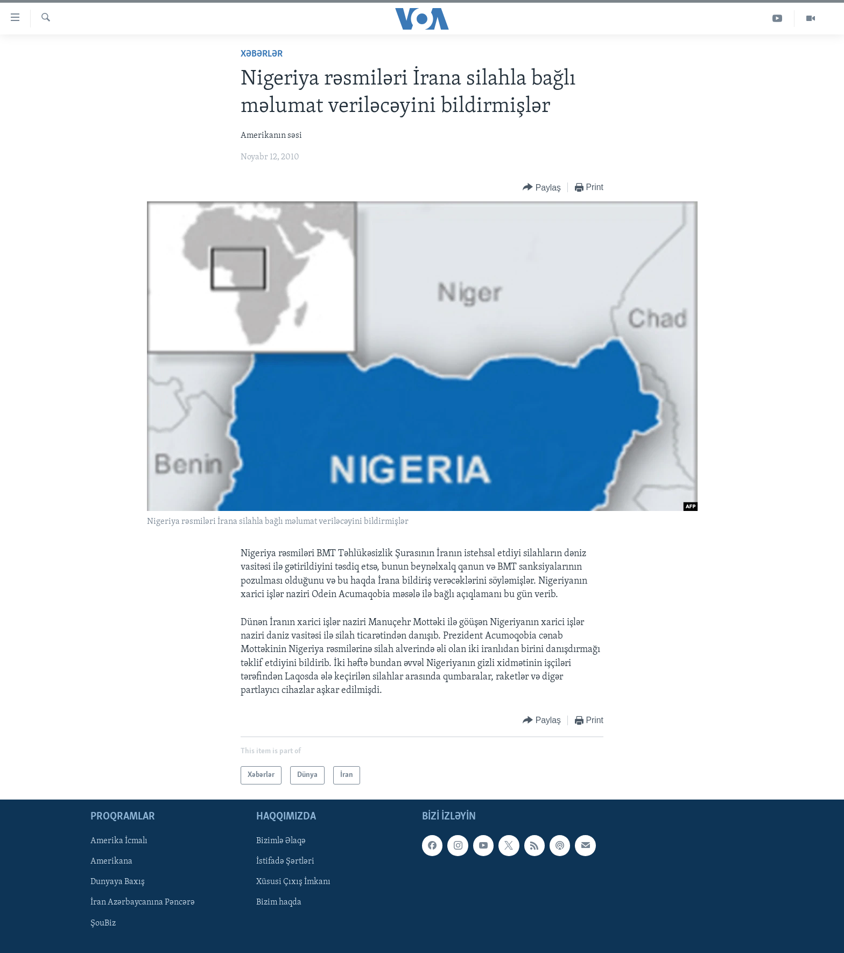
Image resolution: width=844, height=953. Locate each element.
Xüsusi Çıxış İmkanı (293, 882)
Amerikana (111, 862)
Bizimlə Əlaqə (281, 841)
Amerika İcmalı (118, 841)
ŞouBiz (103, 923)
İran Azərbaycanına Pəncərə (142, 903)
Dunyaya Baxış (117, 882)
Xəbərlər (262, 54)
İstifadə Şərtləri (285, 862)
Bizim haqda (278, 903)
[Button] (542, 187)
